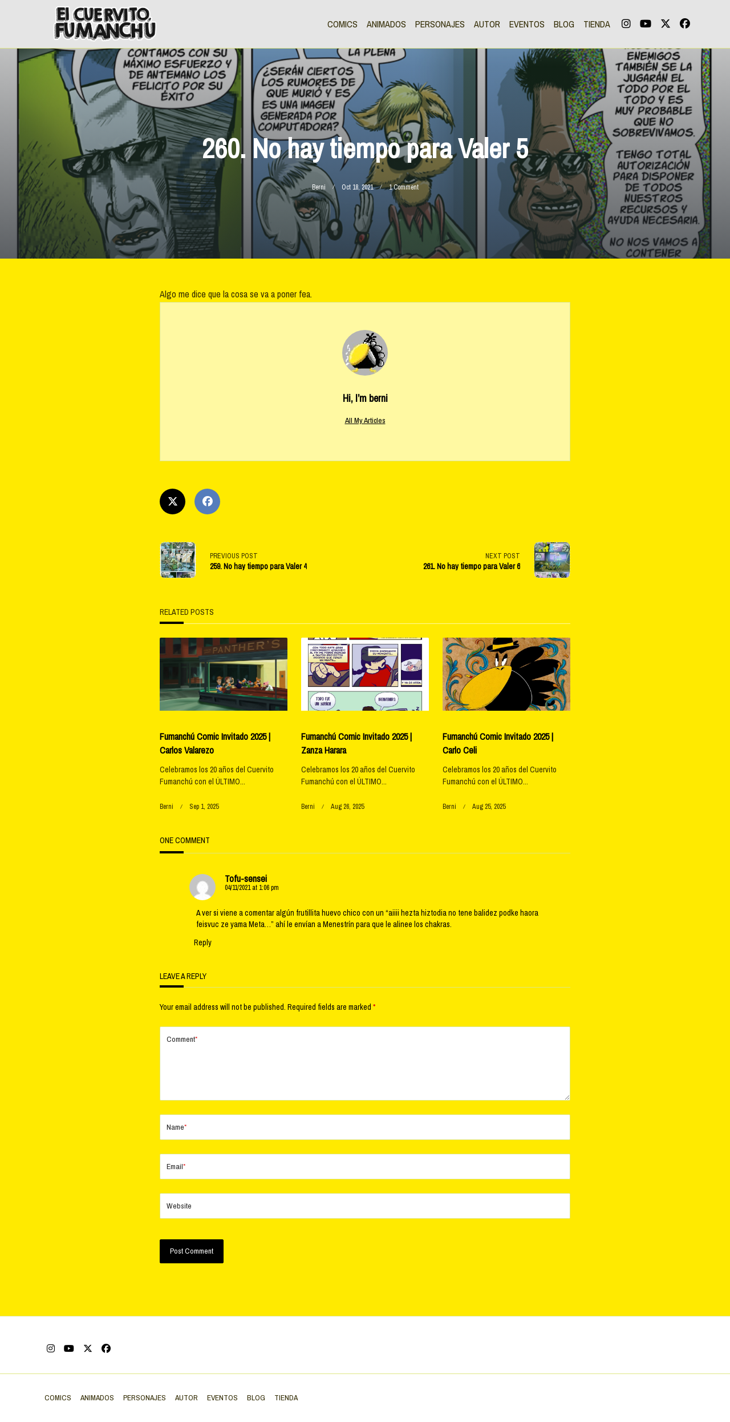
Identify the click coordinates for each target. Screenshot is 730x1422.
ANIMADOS (386, 24)
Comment (182, 1039)
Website (179, 1224)
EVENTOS (527, 24)
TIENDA (596, 24)
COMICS (342, 24)
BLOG (564, 24)
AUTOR (487, 24)
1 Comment (404, 187)
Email (176, 1185)
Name (176, 1145)
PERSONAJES (440, 24)
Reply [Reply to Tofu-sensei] (203, 942)
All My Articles (365, 420)
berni (319, 187)
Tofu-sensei (246, 878)
